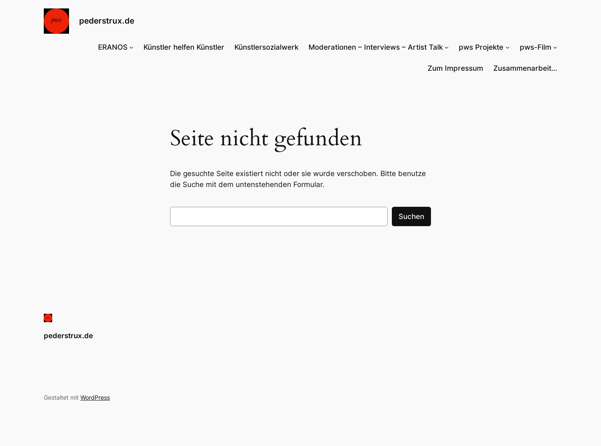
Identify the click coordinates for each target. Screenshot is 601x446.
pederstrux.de (106, 21)
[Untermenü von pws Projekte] (507, 47)
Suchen (411, 216)
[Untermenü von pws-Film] (555, 47)
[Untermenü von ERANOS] (131, 47)
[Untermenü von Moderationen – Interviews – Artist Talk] (446, 47)
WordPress (95, 397)
